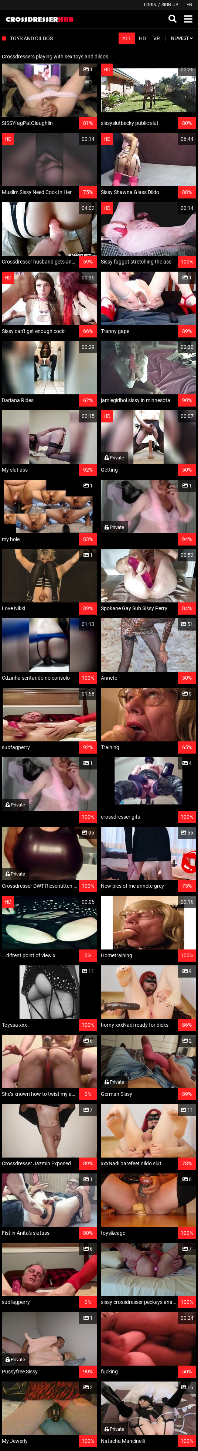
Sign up (169, 4)
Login (150, 4)
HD (142, 38)
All (127, 38)
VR (156, 38)
